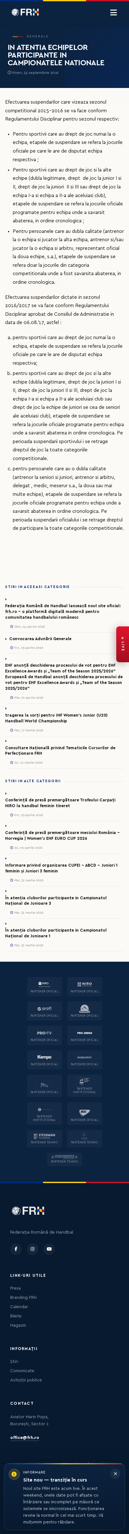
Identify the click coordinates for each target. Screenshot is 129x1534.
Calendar (19, 1307)
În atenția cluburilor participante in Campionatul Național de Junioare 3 (56, 901)
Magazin (18, 1325)
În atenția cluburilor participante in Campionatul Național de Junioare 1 (56, 933)
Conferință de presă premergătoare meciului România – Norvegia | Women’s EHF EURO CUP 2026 (62, 835)
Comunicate (22, 1371)
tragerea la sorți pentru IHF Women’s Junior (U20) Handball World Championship (56, 718)
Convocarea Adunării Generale (40, 639)
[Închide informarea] (115, 1474)
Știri (14, 1361)
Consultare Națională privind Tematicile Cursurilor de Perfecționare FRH (60, 751)
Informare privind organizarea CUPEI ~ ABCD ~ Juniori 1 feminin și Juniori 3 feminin (61, 868)
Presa (15, 1288)
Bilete (16, 1316)
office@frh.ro (24, 1437)
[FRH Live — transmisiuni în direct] (122, 644)
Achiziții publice (26, 1380)
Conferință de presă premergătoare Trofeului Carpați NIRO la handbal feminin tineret (60, 803)
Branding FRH (23, 1297)
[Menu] (113, 13)
